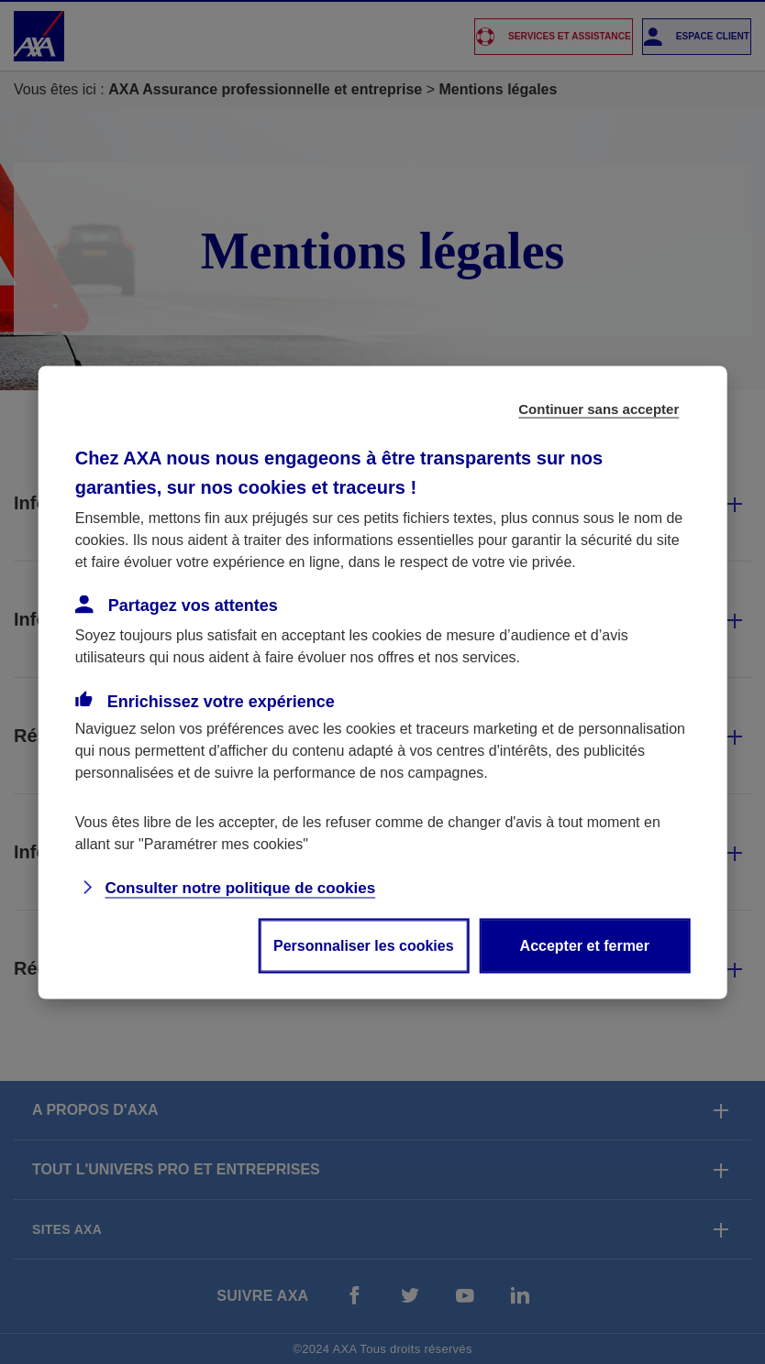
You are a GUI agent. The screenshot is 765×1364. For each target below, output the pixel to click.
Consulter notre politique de (240, 887)
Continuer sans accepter (598, 408)
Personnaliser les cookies (363, 945)
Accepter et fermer (584, 945)
